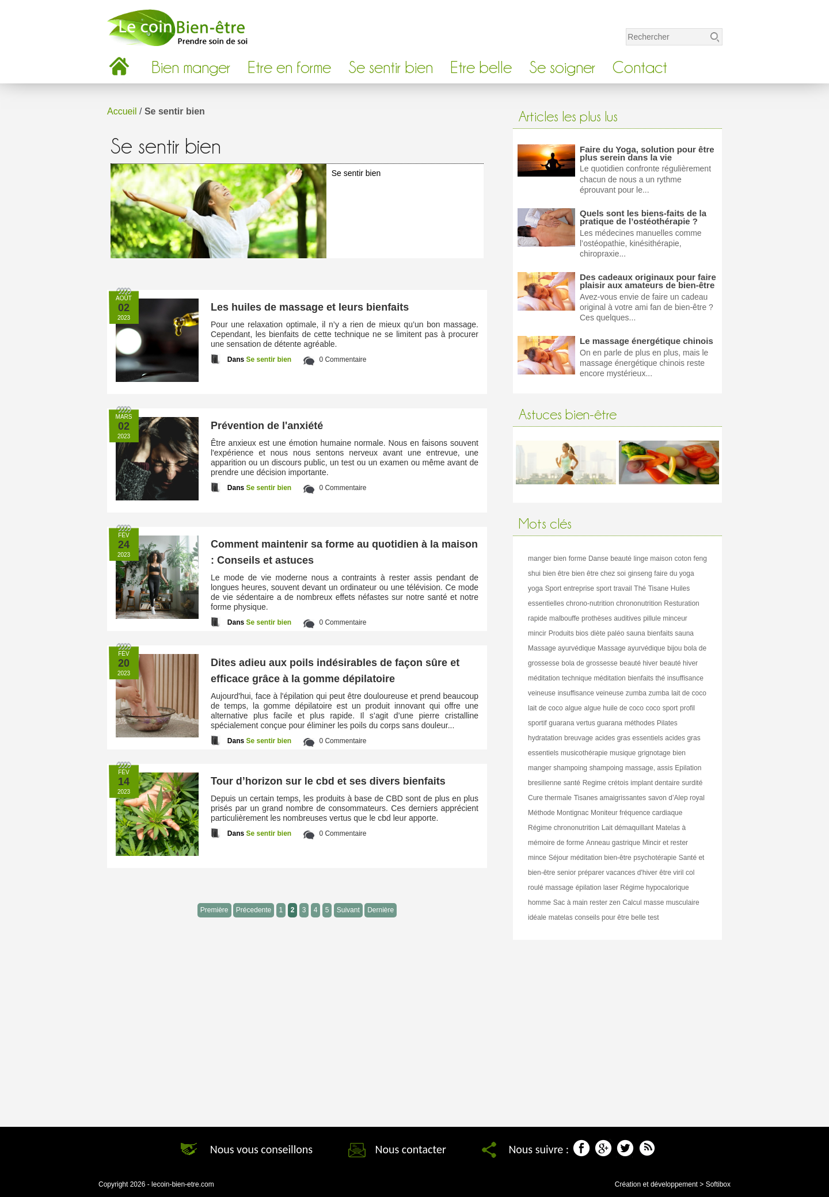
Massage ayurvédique (561, 648)
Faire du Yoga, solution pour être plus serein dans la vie (647, 153)
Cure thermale (550, 798)
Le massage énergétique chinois (646, 341)
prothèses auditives (611, 618)
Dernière (380, 910)
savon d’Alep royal (676, 798)
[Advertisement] (617, 1029)
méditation (544, 678)
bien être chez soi (599, 573)
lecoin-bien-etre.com (182, 1184)
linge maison (653, 558)
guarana (561, 723)
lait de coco (688, 693)
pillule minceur (665, 618)
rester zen (605, 902)
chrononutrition (638, 603)
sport (670, 708)
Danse (598, 558)
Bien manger (190, 67)
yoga (535, 588)
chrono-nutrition (590, 603)
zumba (636, 693)
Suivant (348, 910)
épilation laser (597, 888)
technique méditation (594, 678)
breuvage (578, 738)
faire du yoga (674, 573)
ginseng (640, 573)
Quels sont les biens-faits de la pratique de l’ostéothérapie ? (643, 217)
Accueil (122, 111)
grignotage (654, 753)
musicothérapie (584, 753)
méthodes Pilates (651, 723)
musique (623, 753)
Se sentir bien (390, 67)
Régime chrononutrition (563, 828)
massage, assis (649, 768)
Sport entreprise (569, 588)
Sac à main (570, 902)
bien (559, 558)
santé (572, 783)
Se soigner (562, 67)
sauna (635, 633)
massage (559, 888)
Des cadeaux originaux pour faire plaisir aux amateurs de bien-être (648, 281)
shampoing (570, 768)
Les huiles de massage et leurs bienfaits (310, 307)
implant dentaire (654, 783)
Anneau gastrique (613, 843)
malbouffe (564, 618)
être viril (671, 873)
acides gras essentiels (629, 738)
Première (214, 910)
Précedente (253, 910)
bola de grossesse (589, 663)
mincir (537, 633)
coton (683, 558)
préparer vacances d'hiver (617, 873)
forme (578, 558)
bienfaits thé (646, 678)
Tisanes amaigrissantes (610, 798)
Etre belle (481, 67)
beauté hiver (638, 663)
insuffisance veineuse (591, 693)
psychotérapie (654, 858)
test (653, 917)
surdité (692, 783)
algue (573, 708)
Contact (640, 67)
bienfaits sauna (670, 633)
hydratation (545, 738)
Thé (640, 588)
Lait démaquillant (628, 828)
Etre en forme (289, 67)
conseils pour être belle (610, 917)
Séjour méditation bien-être (590, 858)
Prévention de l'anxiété (267, 425)
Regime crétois (606, 783)
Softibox (718, 1184)
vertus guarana (599, 723)
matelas (561, 917)
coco (653, 708)
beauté (621, 558)
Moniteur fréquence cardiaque (636, 813)
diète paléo (608, 633)
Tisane (658, 588)
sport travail (614, 588)
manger (540, 558)
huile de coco (623, 708)
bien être (556, 573)
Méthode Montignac (558, 813)
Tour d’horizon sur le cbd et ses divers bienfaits (328, 781)
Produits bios (568, 633)
